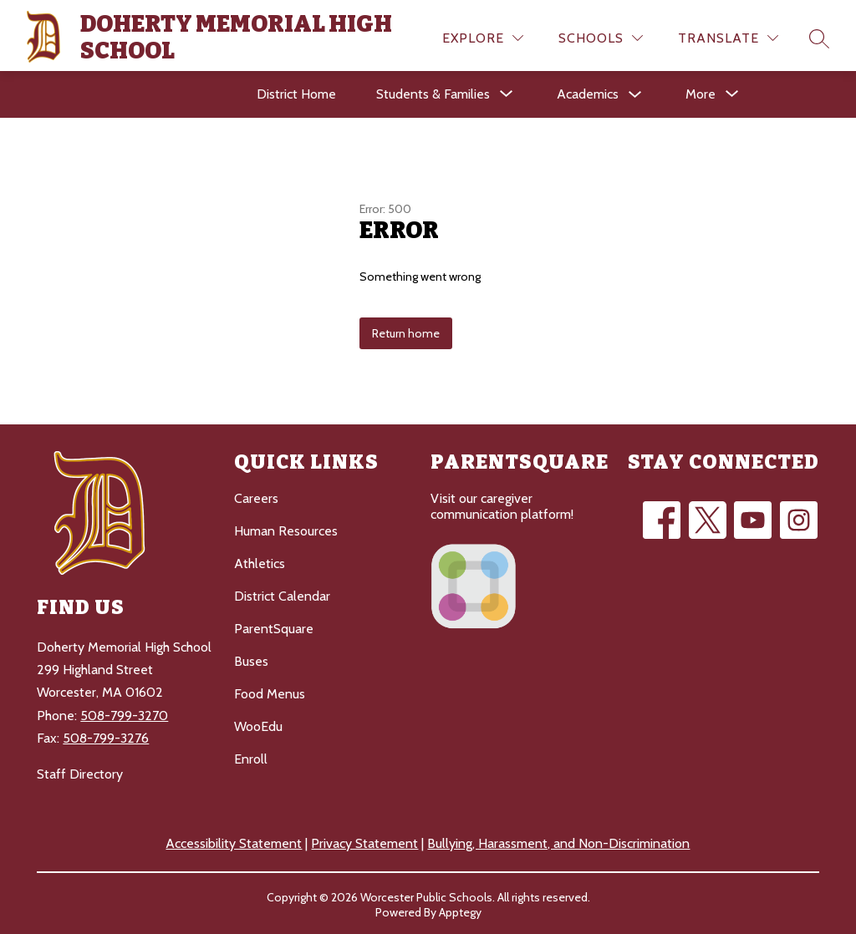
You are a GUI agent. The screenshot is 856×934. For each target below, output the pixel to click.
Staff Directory (80, 771)
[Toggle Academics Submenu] (635, 92)
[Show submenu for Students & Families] (433, 92)
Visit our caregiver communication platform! (502, 504)
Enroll (251, 756)
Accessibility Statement (234, 841)
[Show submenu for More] (700, 92)
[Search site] (819, 36)
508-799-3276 (106, 735)
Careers (256, 496)
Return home (406, 330)
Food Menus (269, 691)
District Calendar (282, 594)
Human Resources (286, 528)
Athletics (259, 561)
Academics (588, 91)
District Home (296, 91)
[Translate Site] (728, 35)
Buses (251, 659)
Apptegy (460, 909)
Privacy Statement (364, 841)
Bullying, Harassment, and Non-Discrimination (558, 841)
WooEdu (258, 724)
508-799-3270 (124, 712)
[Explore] (482, 35)
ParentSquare (273, 626)
